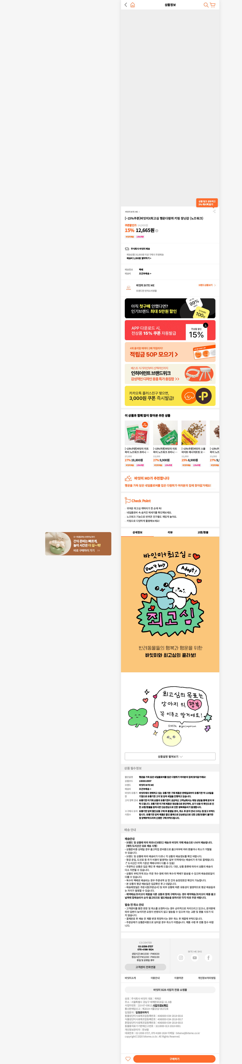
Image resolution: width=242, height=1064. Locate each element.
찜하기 (128, 1059)
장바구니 (212, 5)
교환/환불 (203, 532)
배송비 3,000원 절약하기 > (139, 258)
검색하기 (206, 5)
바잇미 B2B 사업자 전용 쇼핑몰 (170, 990)
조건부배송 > (145, 273)
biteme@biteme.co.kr (188, 1033)
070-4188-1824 (145, 949)
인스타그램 (181, 958)
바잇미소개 (130, 978)
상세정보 (137, 532)
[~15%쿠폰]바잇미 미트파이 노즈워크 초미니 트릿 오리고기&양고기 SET (137, 450)
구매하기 (174, 1059)
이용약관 (178, 978)
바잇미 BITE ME (131, 211)
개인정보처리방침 (207, 978)
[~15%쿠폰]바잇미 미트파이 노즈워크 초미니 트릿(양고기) (165, 450)
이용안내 (155, 978)
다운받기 (204, 229)
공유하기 (214, 211)
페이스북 (208, 958)
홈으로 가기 (132, 4)
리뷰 (170, 532)
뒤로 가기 (125, 4)
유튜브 (195, 958)
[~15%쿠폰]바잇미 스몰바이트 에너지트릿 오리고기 (193, 450)
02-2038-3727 (145, 946)
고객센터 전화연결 (145, 967)
